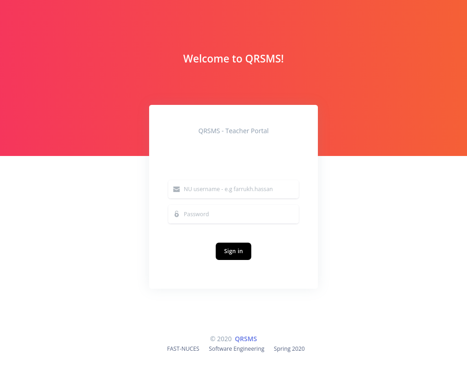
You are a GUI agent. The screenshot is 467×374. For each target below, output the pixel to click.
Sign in (233, 251)
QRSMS (246, 338)
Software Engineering (237, 349)
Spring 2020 (289, 349)
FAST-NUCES (183, 349)
